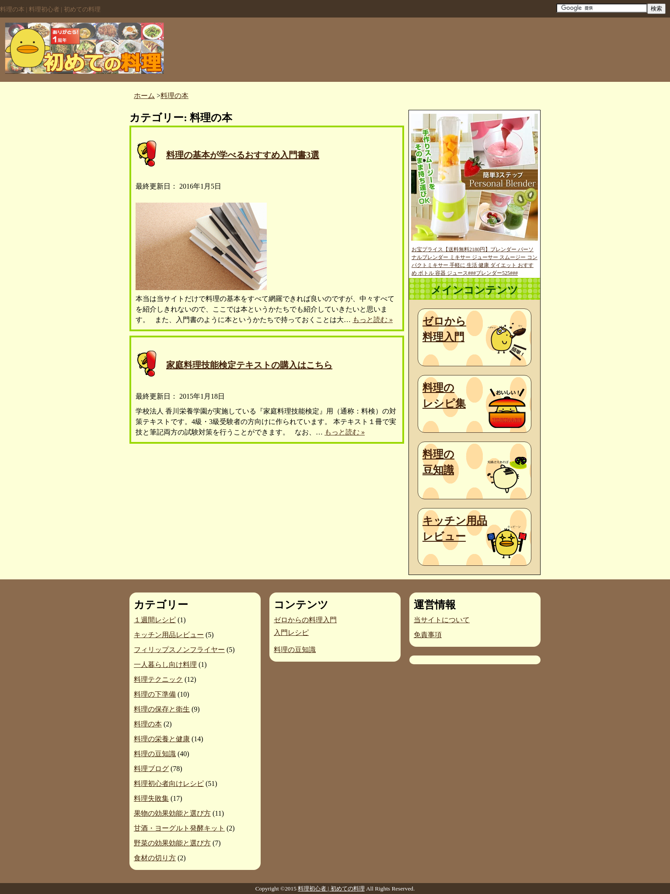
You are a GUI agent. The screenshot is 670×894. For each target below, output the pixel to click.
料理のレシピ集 (444, 395)
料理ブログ (151, 768)
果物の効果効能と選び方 (172, 813)
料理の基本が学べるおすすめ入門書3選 (242, 155)
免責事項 (428, 634)
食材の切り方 (155, 858)
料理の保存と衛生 (162, 709)
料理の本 (148, 724)
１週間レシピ (155, 620)
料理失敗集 (151, 798)
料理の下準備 (155, 694)
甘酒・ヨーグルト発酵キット (179, 828)
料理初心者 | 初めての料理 (331, 888)
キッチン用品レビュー (454, 528)
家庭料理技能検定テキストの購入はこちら (249, 365)
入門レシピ (291, 632)
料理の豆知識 (438, 462)
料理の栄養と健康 (162, 739)
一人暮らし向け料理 (165, 664)
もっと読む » (372, 319)
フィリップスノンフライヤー (179, 649)
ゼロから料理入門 (444, 329)
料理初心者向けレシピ (169, 783)
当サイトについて (442, 620)
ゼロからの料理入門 (305, 620)
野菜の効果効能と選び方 (172, 843)
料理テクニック (158, 679)
